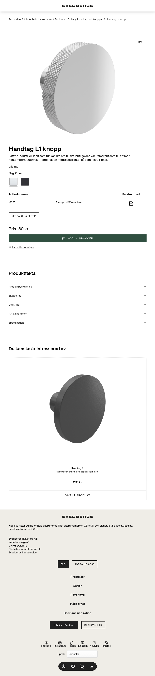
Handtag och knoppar (90, 19)
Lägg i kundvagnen (77, 238)
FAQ (63, 564)
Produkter (77, 577)
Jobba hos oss (84, 564)
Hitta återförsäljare (23, 247)
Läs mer (14, 166)
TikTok (72, 644)
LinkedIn (83, 644)
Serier (77, 586)
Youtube (94, 644)
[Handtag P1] (77, 429)
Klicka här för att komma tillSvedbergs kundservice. (24, 550)
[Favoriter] (73, 666)
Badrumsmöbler (64, 19)
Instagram (60, 644)
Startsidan (15, 19)
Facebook (46, 644)
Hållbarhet (77, 604)
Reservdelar (93, 625)
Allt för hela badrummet (38, 19)
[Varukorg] (82, 666)
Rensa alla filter (24, 216)
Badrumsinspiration (77, 613)
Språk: (61, 654)
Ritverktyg (77, 595)
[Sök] (63, 666)
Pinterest (106, 644)
